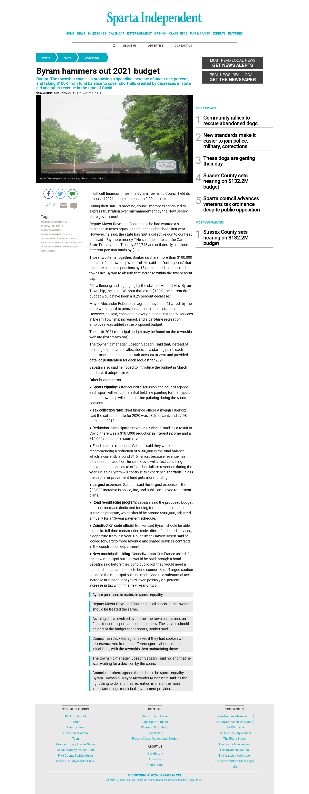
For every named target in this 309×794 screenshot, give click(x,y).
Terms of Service (142, 780)
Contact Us (183, 45)
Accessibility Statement (188, 780)
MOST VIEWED (206, 108)
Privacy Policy (163, 780)
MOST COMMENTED (209, 222)
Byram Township (64, 93)
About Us (130, 45)
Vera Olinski (44, 93)
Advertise (155, 45)
